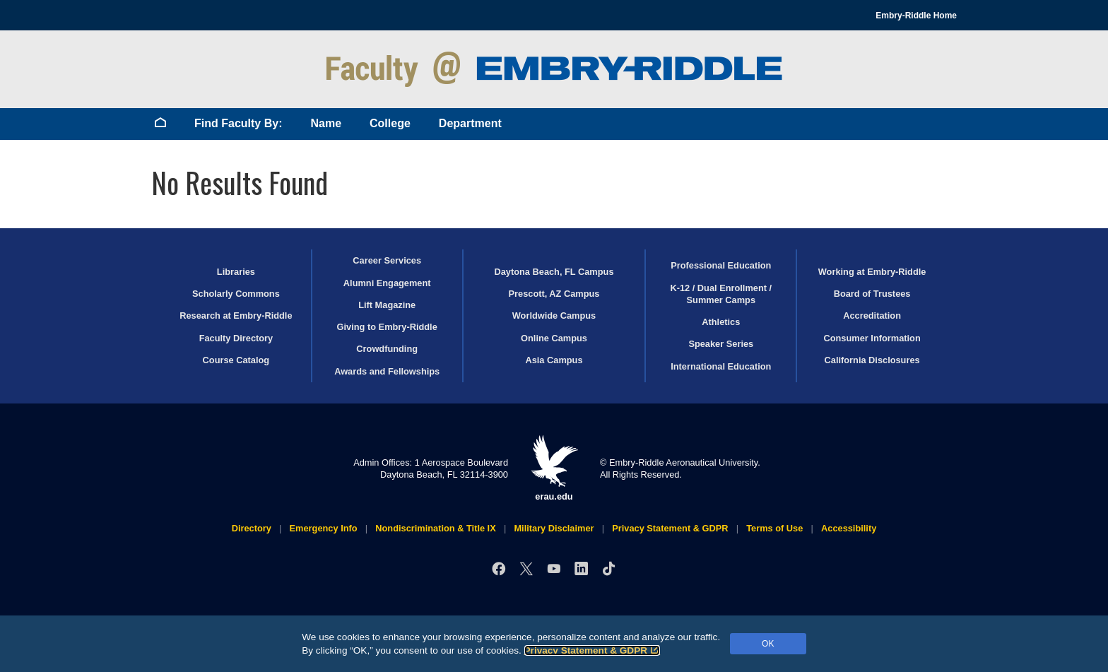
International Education (721, 366)
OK (768, 644)
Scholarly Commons (236, 293)
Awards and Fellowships (387, 371)
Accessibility (848, 528)
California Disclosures (872, 360)
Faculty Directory (236, 338)
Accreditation (872, 315)
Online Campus (554, 338)
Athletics (721, 322)
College (390, 123)
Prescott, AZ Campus (554, 293)
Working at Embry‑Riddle (872, 271)
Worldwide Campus (554, 315)
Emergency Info (324, 528)
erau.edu (554, 468)
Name (325, 123)
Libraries (236, 271)
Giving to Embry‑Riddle (387, 327)
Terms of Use (774, 528)
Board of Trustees (872, 293)
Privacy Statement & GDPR (592, 650)
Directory (251, 528)
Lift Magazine (387, 305)
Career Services (387, 260)
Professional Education (721, 265)
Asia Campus (553, 360)
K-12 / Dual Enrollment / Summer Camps (721, 294)
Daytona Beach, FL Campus (553, 271)
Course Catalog (236, 360)
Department (470, 123)
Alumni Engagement (387, 283)
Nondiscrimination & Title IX (435, 528)
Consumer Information (871, 338)
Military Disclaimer (554, 528)
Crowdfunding (387, 348)
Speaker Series (720, 343)
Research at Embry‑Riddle (235, 315)
